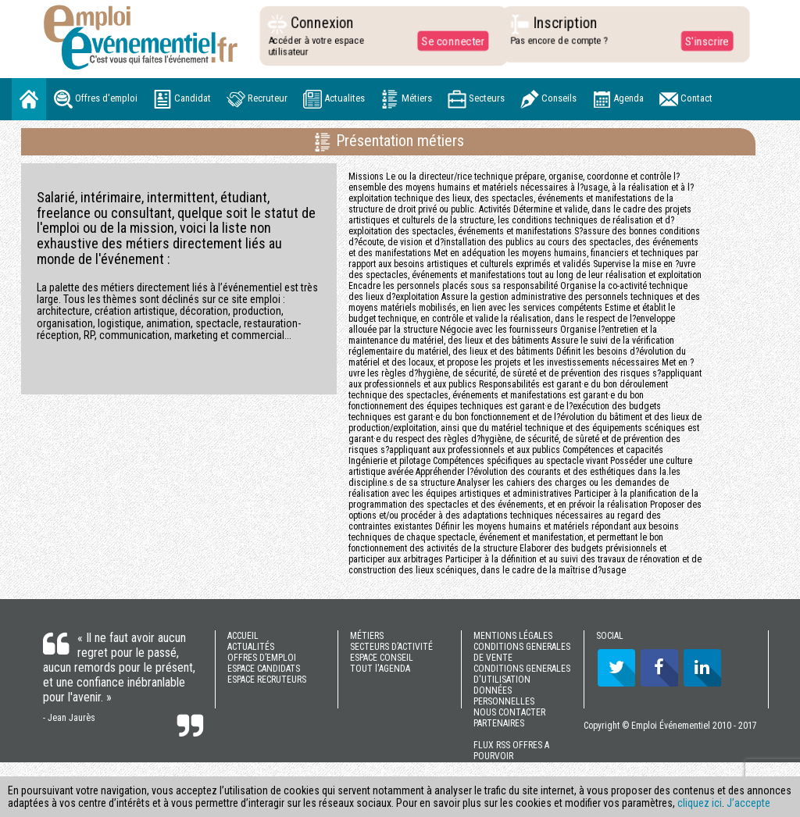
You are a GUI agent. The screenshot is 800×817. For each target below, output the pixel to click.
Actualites (334, 99)
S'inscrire (702, 40)
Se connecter (449, 40)
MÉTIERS (367, 635)
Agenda (618, 99)
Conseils (548, 99)
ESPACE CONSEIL (381, 657)
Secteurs (476, 99)
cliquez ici (699, 803)
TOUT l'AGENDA (380, 668)
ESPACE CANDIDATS (263, 668)
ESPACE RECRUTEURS (266, 679)
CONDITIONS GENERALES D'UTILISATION (521, 674)
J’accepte (748, 803)
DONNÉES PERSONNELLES (503, 696)
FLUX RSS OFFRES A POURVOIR (511, 751)
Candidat (182, 99)
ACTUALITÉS (250, 646)
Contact (685, 99)
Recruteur (257, 99)
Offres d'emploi (96, 99)
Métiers (406, 99)
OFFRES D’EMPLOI (261, 657)
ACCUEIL (243, 635)
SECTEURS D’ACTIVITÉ (391, 646)
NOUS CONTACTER (509, 712)
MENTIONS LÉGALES (512, 635)
